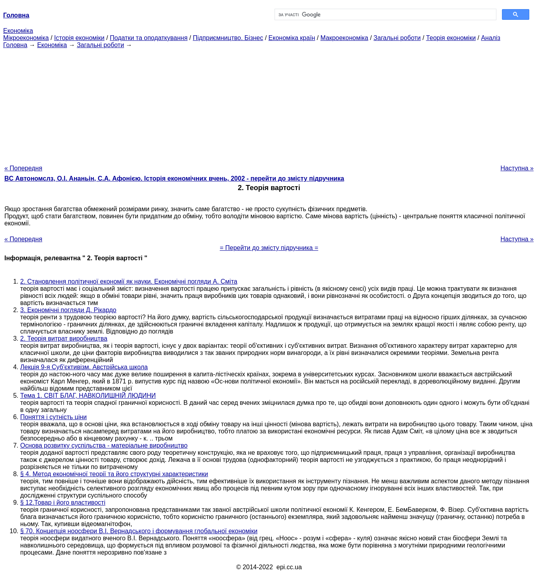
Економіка (18, 30)
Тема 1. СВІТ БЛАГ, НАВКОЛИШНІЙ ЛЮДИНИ (88, 395)
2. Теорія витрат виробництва (63, 338)
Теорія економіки (450, 37)
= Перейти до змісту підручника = (269, 247)
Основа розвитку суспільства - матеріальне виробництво (103, 445)
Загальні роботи (397, 37)
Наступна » (517, 168)
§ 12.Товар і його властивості (62, 502)
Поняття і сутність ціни (53, 417)
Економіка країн (292, 37)
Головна (15, 45)
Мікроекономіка (26, 37)
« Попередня (23, 168)
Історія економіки (79, 37)
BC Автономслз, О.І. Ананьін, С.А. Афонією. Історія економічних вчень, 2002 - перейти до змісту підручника (174, 178)
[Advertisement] (269, 104)
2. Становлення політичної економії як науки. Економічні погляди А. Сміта (128, 281)
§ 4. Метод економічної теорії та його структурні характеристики (114, 474)
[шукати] (385, 14)
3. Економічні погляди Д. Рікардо (68, 310)
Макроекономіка (344, 37)
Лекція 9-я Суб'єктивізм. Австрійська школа (84, 367)
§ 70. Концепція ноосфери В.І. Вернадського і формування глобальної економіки (139, 531)
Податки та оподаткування (148, 37)
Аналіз (490, 37)
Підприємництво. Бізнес (228, 37)
